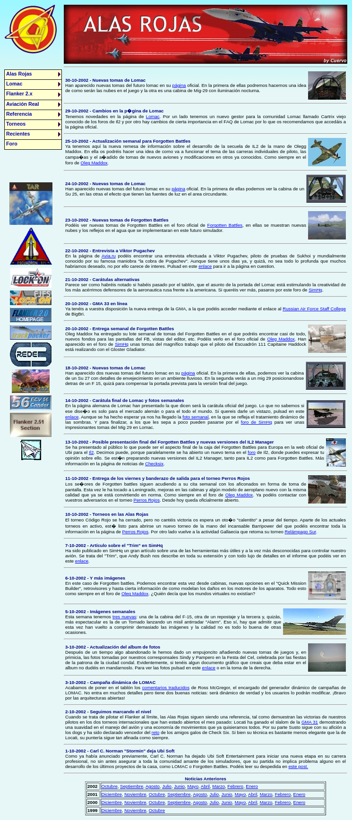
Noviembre (135, 794)
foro (252, 452)
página (179, 85)
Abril (205, 786)
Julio (167, 786)
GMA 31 (309, 722)
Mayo (193, 786)
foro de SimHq (256, 422)
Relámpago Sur (300, 531)
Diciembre (112, 794)
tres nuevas (124, 616)
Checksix (154, 463)
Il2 (91, 452)
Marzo (218, 786)
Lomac (153, 116)
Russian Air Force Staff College (314, 308)
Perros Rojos (147, 500)
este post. (298, 766)
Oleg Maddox (94, 162)
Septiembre (131, 786)
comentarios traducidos (165, 687)
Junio (179, 786)
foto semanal (195, 416)
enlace (205, 266)
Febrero (235, 786)
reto (156, 732)
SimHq (315, 289)
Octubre (110, 786)
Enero (252, 786)
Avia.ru (109, 255)
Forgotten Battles (225, 225)
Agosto (153, 786)
